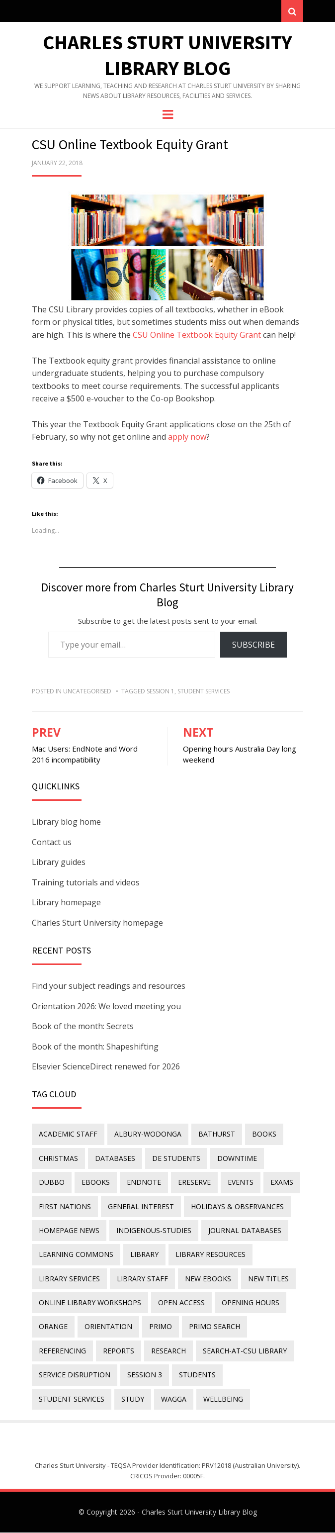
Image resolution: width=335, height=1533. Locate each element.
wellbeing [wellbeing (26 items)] (223, 1399)
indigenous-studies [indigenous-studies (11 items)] (153, 1231)
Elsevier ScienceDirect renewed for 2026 (106, 1066)
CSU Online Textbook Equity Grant (197, 335)
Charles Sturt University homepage (97, 923)
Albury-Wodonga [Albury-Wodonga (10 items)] (147, 1134)
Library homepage (66, 902)
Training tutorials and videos (86, 882)
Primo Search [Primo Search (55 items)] (214, 1327)
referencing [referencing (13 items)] (62, 1350)
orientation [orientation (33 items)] (108, 1327)
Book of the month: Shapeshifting (95, 1046)
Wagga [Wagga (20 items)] (173, 1399)
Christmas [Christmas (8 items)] (58, 1158)
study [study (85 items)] (132, 1399)
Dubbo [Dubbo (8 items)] (52, 1182)
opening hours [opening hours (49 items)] (250, 1303)
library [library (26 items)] (144, 1254)
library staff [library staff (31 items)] (142, 1278)
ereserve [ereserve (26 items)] (194, 1182)
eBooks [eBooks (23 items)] (96, 1182)
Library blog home (66, 822)
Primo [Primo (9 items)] (160, 1327)
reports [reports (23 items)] (118, 1350)
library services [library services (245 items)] (69, 1278)
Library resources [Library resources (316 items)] (210, 1254)
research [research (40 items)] (168, 1350)
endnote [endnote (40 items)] (144, 1182)
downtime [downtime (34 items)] (237, 1158)
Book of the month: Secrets (83, 1026)
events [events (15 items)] (240, 1182)
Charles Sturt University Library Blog (199, 1512)
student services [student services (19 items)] (71, 1399)
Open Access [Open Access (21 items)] (181, 1303)
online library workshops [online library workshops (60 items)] (90, 1303)
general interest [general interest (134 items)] (141, 1206)
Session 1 (160, 691)
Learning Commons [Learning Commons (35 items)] (76, 1254)
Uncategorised (87, 691)
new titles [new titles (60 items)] (268, 1278)
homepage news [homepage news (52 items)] (69, 1231)
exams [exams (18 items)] (281, 1182)
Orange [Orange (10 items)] (53, 1327)
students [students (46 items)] (197, 1375)
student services (203, 691)
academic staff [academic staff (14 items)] (68, 1134)
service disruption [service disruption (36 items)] (74, 1375)
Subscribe (253, 644)
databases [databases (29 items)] (115, 1158)
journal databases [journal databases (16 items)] (244, 1231)
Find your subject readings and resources (108, 986)
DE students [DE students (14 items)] (176, 1158)
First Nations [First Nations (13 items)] (65, 1206)
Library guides (58, 862)
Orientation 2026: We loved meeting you (106, 1006)
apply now (187, 437)
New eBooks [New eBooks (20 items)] (208, 1278)
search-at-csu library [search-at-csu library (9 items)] (245, 1350)
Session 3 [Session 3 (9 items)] (144, 1375)
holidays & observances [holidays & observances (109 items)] (237, 1206)
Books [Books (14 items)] (264, 1134)
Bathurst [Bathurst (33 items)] (216, 1134)
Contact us (52, 842)
